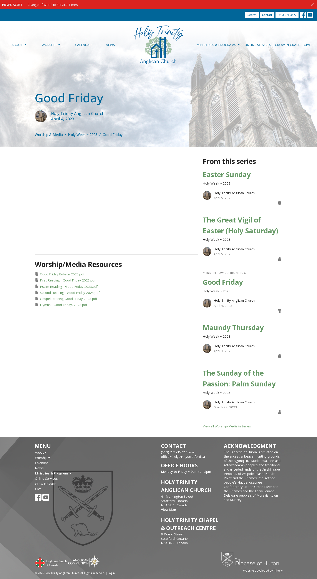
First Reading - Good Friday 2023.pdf (65, 280)
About (19, 45)
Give (307, 45)
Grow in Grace (287, 45)
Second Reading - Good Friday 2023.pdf (67, 292)
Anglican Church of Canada (51, 562)
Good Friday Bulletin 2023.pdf (59, 274)
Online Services (257, 45)
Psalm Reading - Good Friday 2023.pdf (66, 286)
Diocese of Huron (252, 559)
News (110, 45)
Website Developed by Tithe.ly (262, 570)
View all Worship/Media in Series (227, 426)
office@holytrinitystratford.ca (183, 456)
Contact (267, 15)
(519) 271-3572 (287, 15)
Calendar (83, 45)
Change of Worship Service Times (53, 4)
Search (252, 15)
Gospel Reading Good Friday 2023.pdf (66, 298)
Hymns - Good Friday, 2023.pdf (61, 304)
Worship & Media (49, 134)
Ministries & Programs (219, 45)
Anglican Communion (84, 561)
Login (111, 573)
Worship (51, 45)
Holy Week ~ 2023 (82, 134)
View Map (168, 509)
